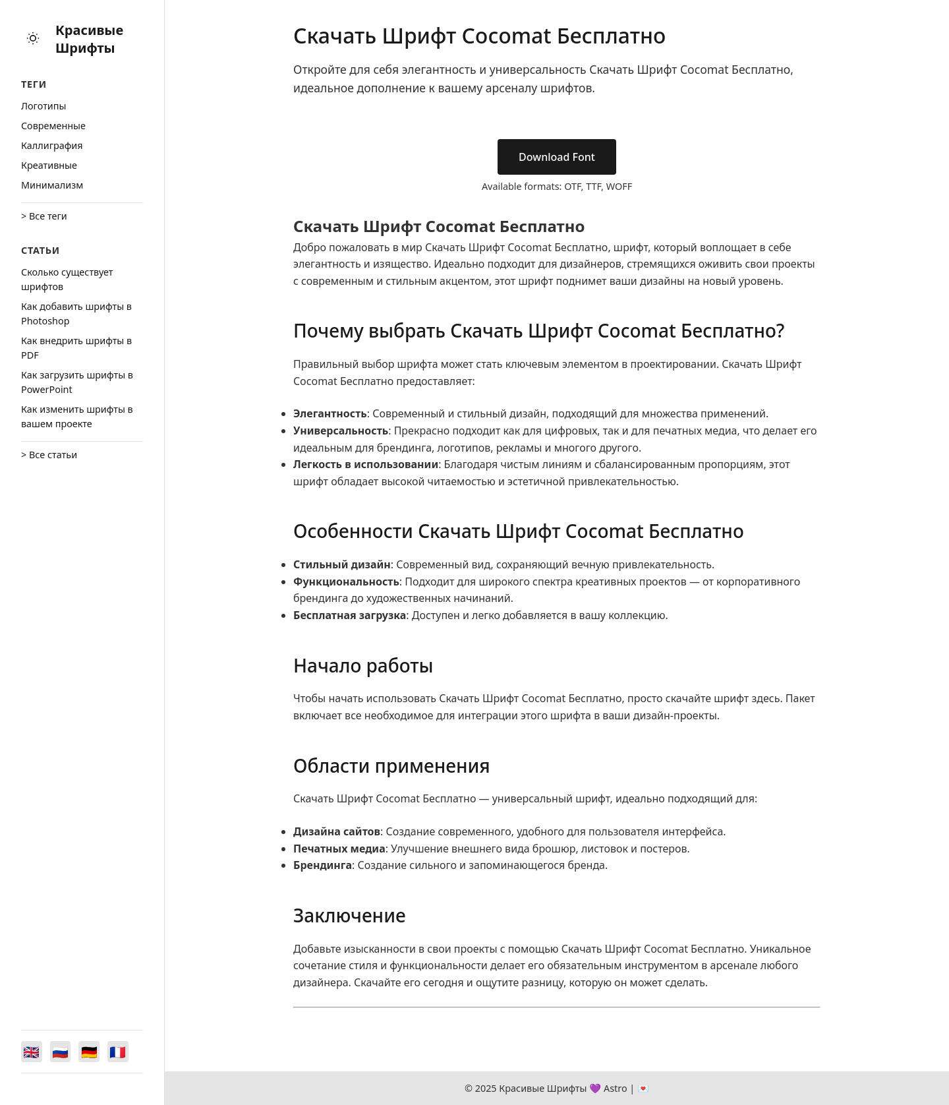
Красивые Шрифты (89, 39)
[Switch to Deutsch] (89, 1051)
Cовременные (53, 125)
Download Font (557, 157)
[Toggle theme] (33, 39)
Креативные (49, 165)
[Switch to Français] (118, 1051)
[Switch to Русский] (60, 1051)
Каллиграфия (52, 145)
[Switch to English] (31, 1051)
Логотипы (43, 106)
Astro (615, 1088)
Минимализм (52, 185)
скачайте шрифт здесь (723, 698)
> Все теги (44, 216)
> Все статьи (49, 454)
